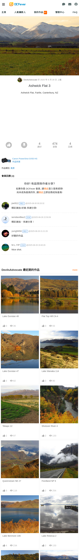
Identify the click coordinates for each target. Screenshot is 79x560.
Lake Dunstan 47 (10, 371)
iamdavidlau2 (18, 217)
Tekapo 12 (7, 426)
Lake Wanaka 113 (50, 555)
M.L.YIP (16, 245)
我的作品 (40, 12)
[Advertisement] (39, 119)
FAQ (75, 12)
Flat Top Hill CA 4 (50, 316)
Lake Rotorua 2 (49, 536)
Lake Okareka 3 (10, 555)
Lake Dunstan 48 (10, 316)
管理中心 (59, 12)
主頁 (4, 12)
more (74, 270)
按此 (46, 188)
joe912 (15, 203)
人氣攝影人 (20, 12)
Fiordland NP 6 (49, 481)
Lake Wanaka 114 (50, 371)
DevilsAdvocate (28, 80)
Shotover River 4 (50, 426)
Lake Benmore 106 (11, 536)
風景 (13, 168)
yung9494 (17, 231)
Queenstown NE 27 (11, 481)
